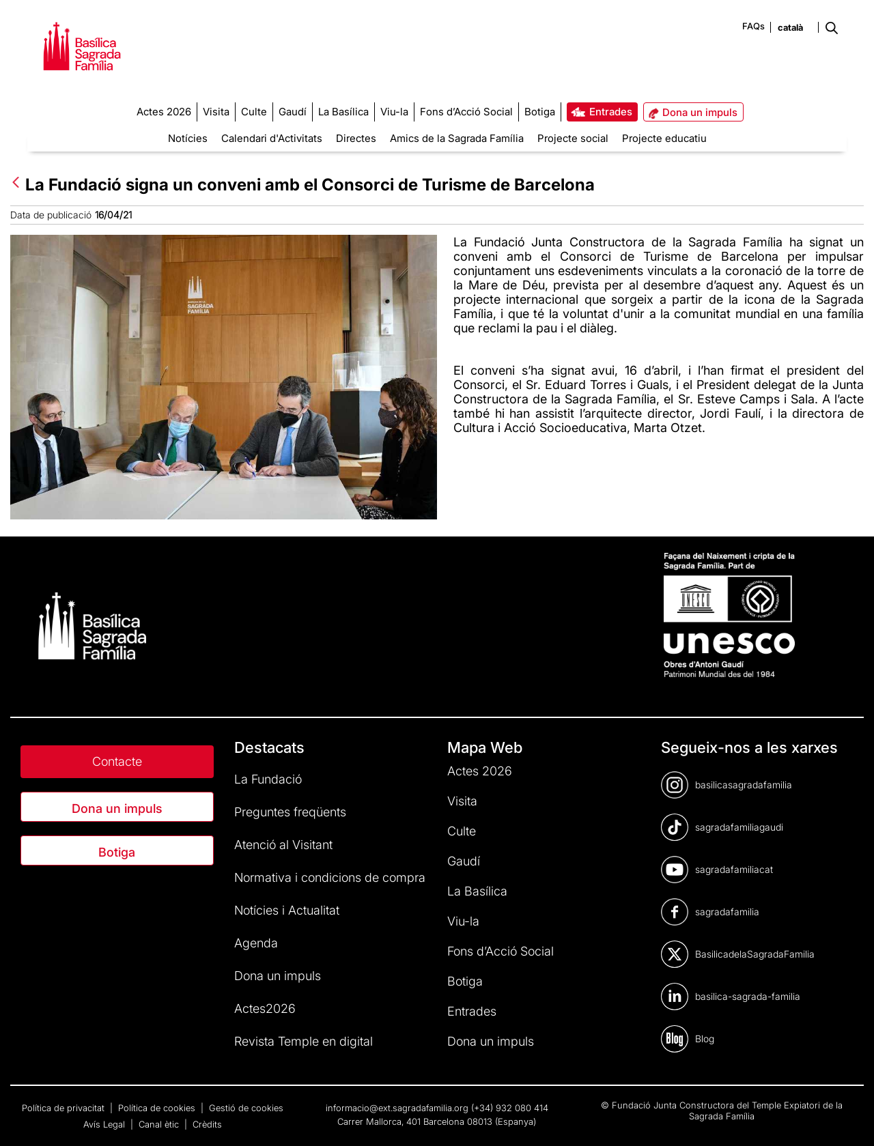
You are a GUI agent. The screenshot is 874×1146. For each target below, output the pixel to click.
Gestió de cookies (246, 1107)
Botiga (116, 852)
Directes (356, 138)
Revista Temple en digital (303, 1041)
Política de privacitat (64, 1107)
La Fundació (268, 779)
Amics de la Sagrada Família (457, 138)
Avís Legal (105, 1124)
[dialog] (848, 1118)
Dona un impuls (117, 808)
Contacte (117, 761)
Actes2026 (265, 1008)
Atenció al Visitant (283, 844)
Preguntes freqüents (290, 812)
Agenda (256, 943)
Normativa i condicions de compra (329, 877)
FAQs (753, 25)
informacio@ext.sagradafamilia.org (397, 1107)
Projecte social (572, 138)
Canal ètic (160, 1124)
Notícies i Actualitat (286, 910)
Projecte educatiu (664, 138)
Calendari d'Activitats (271, 138)
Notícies (188, 138)
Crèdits (207, 1124)
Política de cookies (158, 1107)
